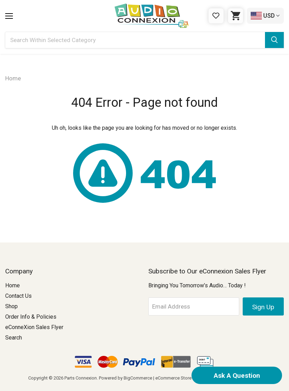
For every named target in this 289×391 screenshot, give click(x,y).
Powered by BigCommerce (125, 378)
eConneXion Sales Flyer (34, 327)
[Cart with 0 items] (235, 16)
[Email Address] (194, 306)
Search (13, 337)
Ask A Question (237, 376)
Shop (11, 306)
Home (12, 285)
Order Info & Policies (30, 316)
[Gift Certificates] (216, 16)
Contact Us (18, 296)
